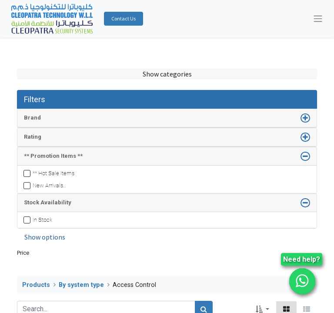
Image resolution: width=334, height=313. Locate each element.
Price (23, 253)
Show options (44, 237)
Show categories (167, 74)
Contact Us (123, 18)
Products (36, 285)
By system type (81, 285)
